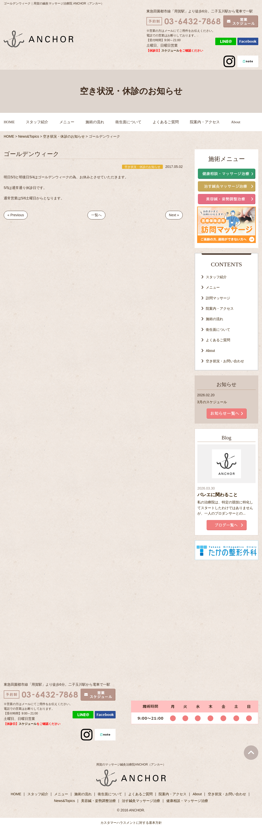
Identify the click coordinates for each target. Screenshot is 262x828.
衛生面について (128, 122)
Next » (174, 215)
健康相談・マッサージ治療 (187, 801)
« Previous (15, 215)
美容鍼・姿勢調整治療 (98, 801)
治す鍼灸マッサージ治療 (141, 801)
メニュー (66, 122)
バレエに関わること (217, 494)
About (235, 122)
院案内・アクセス (205, 122)
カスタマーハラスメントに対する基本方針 (131, 823)
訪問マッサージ (218, 298)
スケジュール (170, 50)
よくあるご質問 (166, 122)
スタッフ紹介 (37, 122)
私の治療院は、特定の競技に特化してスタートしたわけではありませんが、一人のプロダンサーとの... (225, 507)
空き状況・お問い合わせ (225, 361)
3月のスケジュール (212, 402)
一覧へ (96, 215)
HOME (9, 122)
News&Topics (64, 801)
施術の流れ (95, 122)
